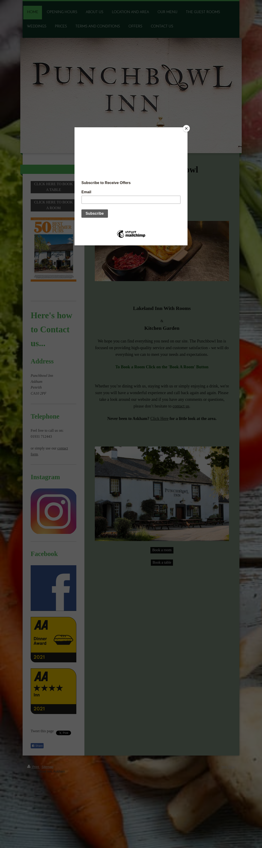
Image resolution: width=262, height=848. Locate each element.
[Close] (186, 128)
